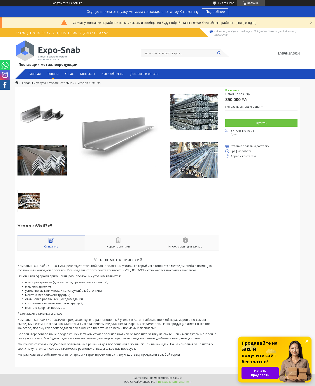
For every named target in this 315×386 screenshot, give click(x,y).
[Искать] (218, 53)
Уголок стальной (61, 83)
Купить (261, 123)
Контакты (87, 73)
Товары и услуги (33, 83)
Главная (34, 73)
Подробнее (215, 11)
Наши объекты (112, 73)
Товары (53, 73)
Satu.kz (177, 378)
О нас (69, 73)
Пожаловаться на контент (175, 382)
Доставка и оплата (144, 73)
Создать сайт (59, 3)
